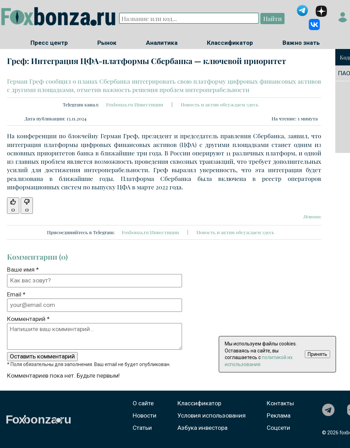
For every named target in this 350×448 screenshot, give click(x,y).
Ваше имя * (23, 269)
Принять (317, 354)
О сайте (143, 403)
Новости (144, 415)
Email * (16, 294)
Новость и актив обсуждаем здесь (219, 104)
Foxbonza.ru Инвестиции (134, 104)
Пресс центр (49, 42)
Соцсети (278, 427)
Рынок (107, 42)
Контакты (280, 403)
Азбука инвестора (202, 427)
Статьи (142, 427)
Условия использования (211, 415)
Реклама (278, 415)
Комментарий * (28, 318)
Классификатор (230, 42)
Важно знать (301, 42)
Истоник (312, 216)
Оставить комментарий (42, 356)
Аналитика (161, 42)
